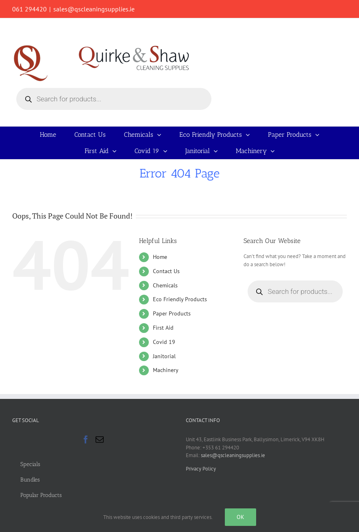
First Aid (163, 327)
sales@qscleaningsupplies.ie (94, 9)
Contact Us (166, 271)
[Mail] (100, 440)
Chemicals (165, 285)
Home (160, 257)
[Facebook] (86, 440)
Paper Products (172, 313)
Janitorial (164, 356)
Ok (240, 517)
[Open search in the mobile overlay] (113, 99)
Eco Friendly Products (180, 299)
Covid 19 (164, 342)
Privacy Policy (201, 468)
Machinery (165, 370)
